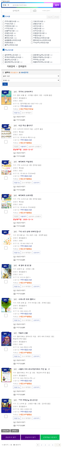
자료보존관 (9, 42)
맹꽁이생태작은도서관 (42, 57)
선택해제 (56, 17)
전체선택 (49, 17)
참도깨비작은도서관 (14, 62)
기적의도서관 (10, 26)
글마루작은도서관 (13, 55)
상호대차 (36, 182)
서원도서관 (37, 28)
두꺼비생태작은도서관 (14, 57)
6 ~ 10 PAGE (56, 445)
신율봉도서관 (10, 31)
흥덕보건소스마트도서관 (42, 40)
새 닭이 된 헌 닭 (24, 265)
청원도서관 (37, 35)
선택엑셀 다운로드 (50, 437)
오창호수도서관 (39, 33)
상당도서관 (9, 28)
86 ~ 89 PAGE (59, 445)
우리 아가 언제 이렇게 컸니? (29, 231)
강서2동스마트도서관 (41, 42)
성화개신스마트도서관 (41, 38)
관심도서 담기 (10, 437)
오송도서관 (37, 31)
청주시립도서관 (10, 21)
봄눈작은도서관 (12, 59)
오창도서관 (9, 33)
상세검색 (16, 10)
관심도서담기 (20, 117)
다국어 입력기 (46, 11)
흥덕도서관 (9, 38)
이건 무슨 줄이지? (25, 125)
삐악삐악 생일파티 (25, 161)
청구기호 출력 (20, 120)
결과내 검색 (5, 1)
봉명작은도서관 (39, 59)
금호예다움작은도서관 (43, 55)
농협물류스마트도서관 (13, 40)
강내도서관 (9, 24)
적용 (5, 84)
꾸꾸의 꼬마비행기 (25, 91)
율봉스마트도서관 (11, 45)
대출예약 (23, 146)
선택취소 (15, 431)
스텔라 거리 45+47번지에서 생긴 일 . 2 (33, 369)
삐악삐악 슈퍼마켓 (25, 195)
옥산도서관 (9, 35)
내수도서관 (37, 26)
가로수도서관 (38, 21)
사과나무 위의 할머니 (26, 299)
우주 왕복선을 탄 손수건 (28, 400)
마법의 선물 (23, 333)
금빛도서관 (37, 24)
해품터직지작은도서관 (43, 62)
